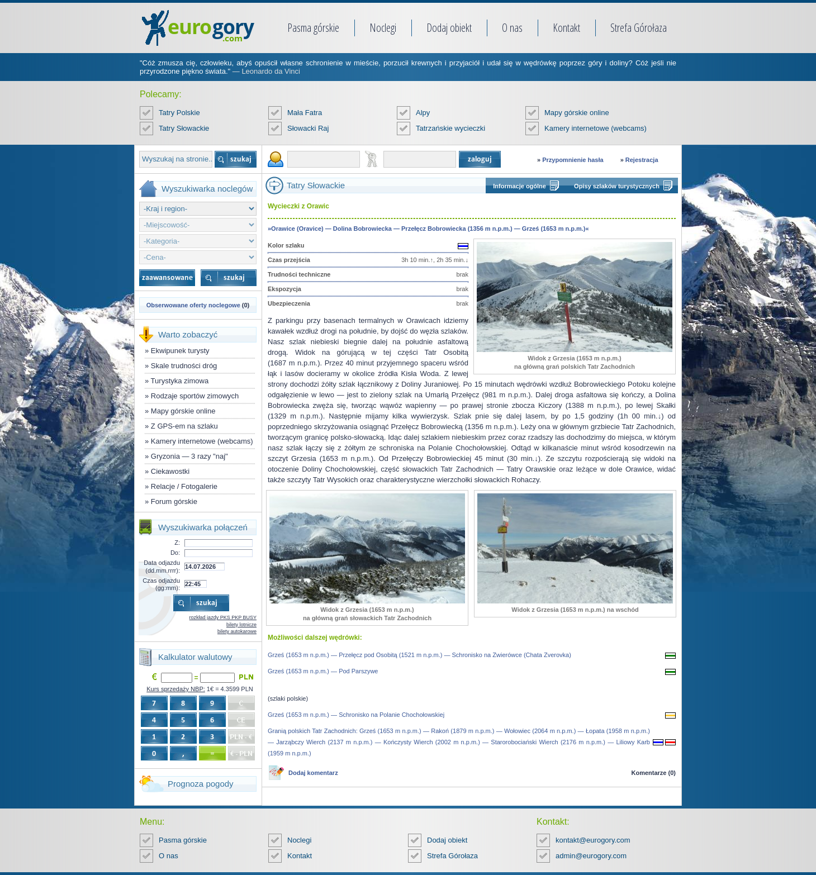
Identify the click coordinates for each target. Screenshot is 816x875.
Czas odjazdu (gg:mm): (161, 584)
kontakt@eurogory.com (593, 840)
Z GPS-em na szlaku (184, 426)
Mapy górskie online (576, 112)
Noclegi (382, 27)
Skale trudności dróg (184, 366)
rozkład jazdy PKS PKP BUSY (223, 617)
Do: (175, 552)
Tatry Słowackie (184, 128)
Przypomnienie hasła (572, 159)
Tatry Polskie (179, 112)
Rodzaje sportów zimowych (195, 396)
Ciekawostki (170, 471)
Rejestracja (641, 159)
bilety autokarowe (237, 631)
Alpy (423, 112)
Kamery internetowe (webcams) (595, 128)
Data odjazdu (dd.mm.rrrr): (162, 566)
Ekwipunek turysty (180, 350)
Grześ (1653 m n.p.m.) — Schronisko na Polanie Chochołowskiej (356, 714)
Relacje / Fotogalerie (184, 486)
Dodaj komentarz (313, 772)
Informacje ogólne (519, 186)
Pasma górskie (313, 27)
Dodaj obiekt (449, 27)
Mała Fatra (304, 112)
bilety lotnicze (241, 624)
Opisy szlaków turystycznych (617, 186)
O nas (512, 27)
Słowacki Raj (308, 128)
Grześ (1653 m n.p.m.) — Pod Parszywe (323, 671)
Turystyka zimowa (180, 381)
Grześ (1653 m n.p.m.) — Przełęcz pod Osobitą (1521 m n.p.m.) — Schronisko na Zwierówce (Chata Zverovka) (419, 655)
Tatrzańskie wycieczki (450, 128)
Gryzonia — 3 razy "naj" (189, 456)
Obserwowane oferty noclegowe (193, 305)
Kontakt (566, 27)
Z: (177, 542)
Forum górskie (174, 501)
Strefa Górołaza (638, 27)
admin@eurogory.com (591, 856)
